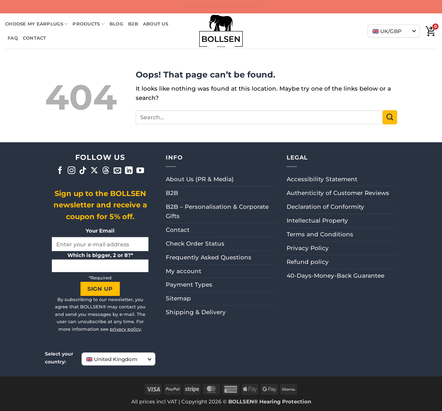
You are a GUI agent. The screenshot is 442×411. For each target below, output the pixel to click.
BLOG (116, 24)
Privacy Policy (308, 248)
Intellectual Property (317, 220)
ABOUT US (155, 24)
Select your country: (59, 358)
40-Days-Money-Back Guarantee (335, 275)
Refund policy (308, 261)
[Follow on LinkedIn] (129, 171)
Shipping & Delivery (196, 312)
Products (89, 24)
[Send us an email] (117, 171)
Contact (34, 38)
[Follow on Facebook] (60, 171)
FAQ (13, 38)
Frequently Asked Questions (208, 257)
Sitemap (178, 298)
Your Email (100, 230)
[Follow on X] (94, 171)
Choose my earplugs (36, 24)
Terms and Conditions (320, 234)
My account (183, 271)
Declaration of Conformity (325, 206)
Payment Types (189, 284)
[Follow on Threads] (106, 171)
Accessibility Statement (322, 179)
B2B (133, 24)
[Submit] (390, 117)
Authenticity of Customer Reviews (338, 192)
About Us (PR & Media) (200, 179)
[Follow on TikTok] (83, 171)
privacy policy (125, 329)
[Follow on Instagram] (71, 171)
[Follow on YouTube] (140, 171)
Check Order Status (195, 243)
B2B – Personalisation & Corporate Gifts (217, 211)
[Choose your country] (393, 31)
